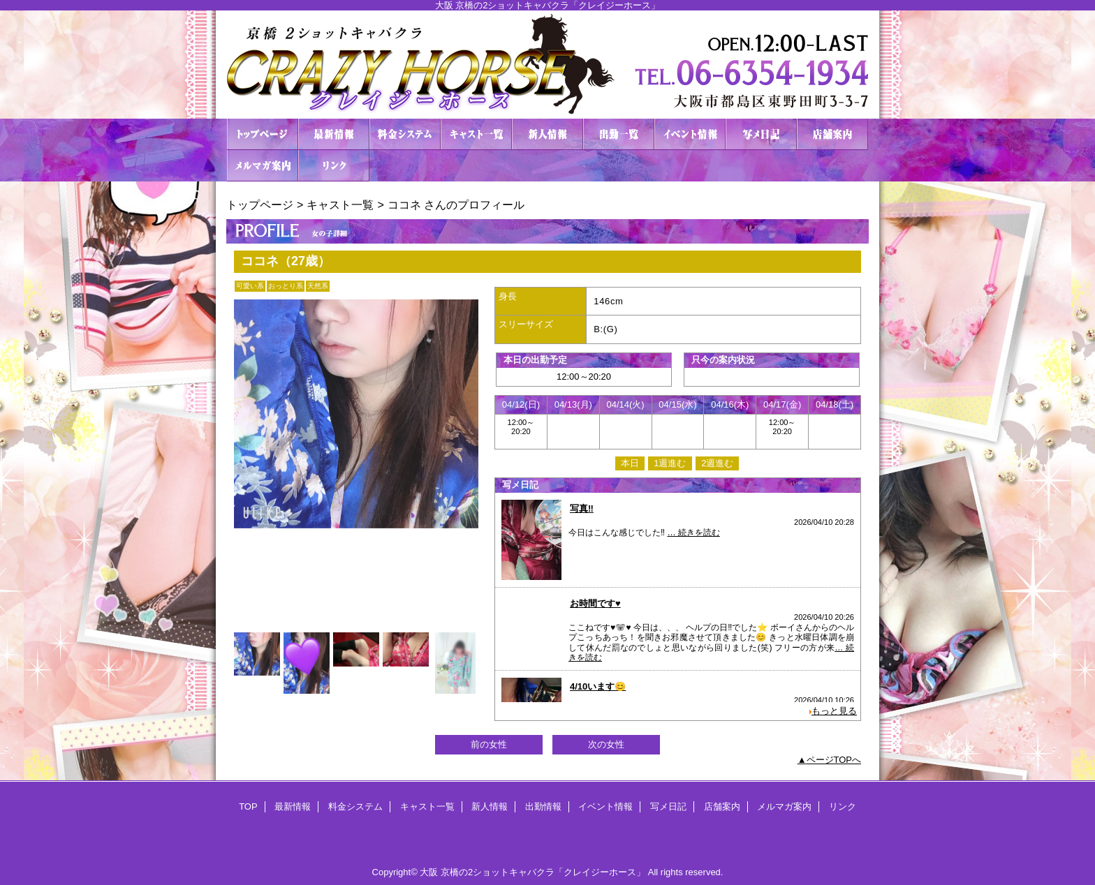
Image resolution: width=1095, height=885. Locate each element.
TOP (262, 134)
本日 (630, 463)
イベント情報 (690, 134)
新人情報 (547, 134)
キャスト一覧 (476, 134)
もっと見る (834, 711)
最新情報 (333, 134)
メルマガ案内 (262, 165)
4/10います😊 (598, 686)
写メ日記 (761, 134)
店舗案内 (832, 134)
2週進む (717, 463)
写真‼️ (582, 508)
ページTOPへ (834, 759)
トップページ (259, 204)
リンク (333, 165)
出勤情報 (618, 134)
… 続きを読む (693, 532)
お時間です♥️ (595, 603)
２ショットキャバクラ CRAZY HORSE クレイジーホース (547, 64)
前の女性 (489, 744)
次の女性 (606, 744)
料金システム (405, 134)
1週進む (670, 463)
